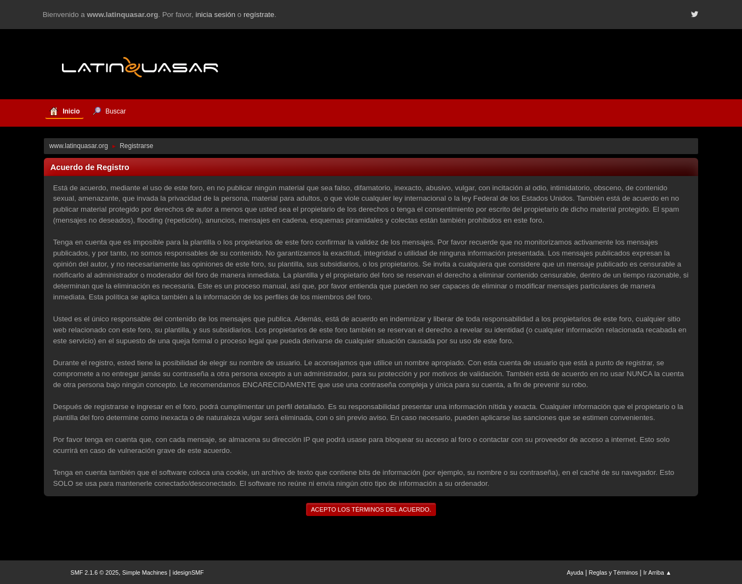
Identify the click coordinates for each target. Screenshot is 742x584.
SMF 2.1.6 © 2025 (95, 572)
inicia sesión (215, 14)
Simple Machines (144, 572)
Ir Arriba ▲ (657, 572)
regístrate (258, 14)
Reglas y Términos (613, 572)
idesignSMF (188, 572)
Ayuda (575, 572)
